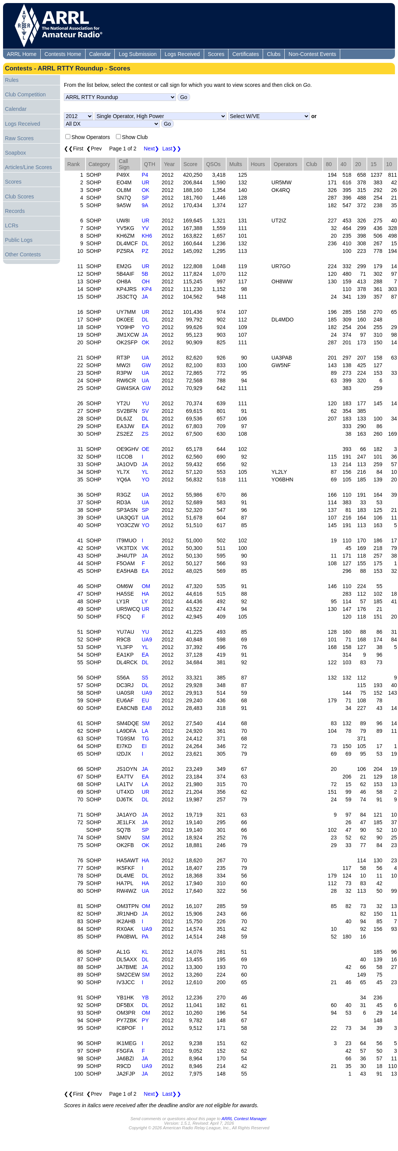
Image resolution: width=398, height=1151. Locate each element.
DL (145, 243)
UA (145, 358)
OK (145, 190)
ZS (145, 434)
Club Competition (25, 94)
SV (145, 411)
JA (145, 297)
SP (145, 198)
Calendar (100, 54)
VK (145, 548)
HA (145, 594)
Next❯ (151, 148)
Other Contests (23, 254)
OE (145, 449)
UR (145, 182)
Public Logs (18, 240)
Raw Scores (19, 138)
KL (145, 952)
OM (146, 586)
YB (145, 997)
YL (145, 472)
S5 (145, 678)
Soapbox (15, 153)
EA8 (147, 708)
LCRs (11, 225)
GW (146, 365)
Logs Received (182, 54)
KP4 (147, 289)
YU (145, 403)
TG (145, 738)
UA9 (147, 639)
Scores (216, 54)
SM (146, 723)
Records (15, 211)
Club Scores (19, 196)
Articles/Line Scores (28, 167)
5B (145, 274)
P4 (145, 175)
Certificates (245, 54)
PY (145, 1020)
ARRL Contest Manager (244, 1118)
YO (145, 327)
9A (145, 205)
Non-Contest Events (312, 54)
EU (145, 700)
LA (145, 731)
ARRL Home (21, 54)
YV (145, 228)
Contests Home (62, 54)
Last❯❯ (171, 148)
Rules (12, 80)
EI (144, 746)
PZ (145, 251)
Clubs (274, 54)
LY (145, 601)
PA (145, 937)
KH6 (147, 236)
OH (146, 281)
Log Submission (138, 54)
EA (145, 426)
